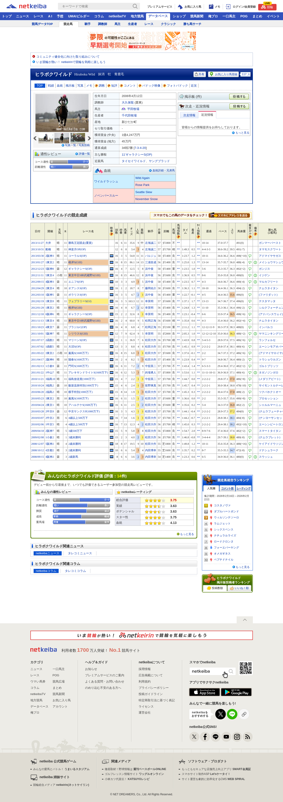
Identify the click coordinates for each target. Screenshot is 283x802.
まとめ (257, 16)
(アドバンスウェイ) (271, 314)
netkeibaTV (117, 16)
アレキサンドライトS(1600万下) (88, 372)
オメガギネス (222, 553)
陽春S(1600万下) (78, 359)
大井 (48, 242)
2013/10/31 (37, 249)
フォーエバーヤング (226, 547)
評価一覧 (84, 153)
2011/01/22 (37, 372)
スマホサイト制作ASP (206, 774)
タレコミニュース (80, 553)
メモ (89, 85)
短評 (112, 85)
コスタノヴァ (222, 505)
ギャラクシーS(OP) (80, 268)
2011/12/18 (37, 314)
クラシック (168, 24)
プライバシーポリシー (154, 687)
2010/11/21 (37, 379)
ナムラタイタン (268, 288)
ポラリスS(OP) (77, 294)
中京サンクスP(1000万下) (84, 411)
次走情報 (189, 115)
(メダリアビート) (269, 379)
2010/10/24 (37, 385)
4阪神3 (49, 281)
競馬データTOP (42, 24)
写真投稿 (84, 145)
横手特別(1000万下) (80, 392)
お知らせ (91, 669)
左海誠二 (150, 242)
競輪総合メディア (61, 784)
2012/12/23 (37, 268)
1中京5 (49, 424)
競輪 (267, 6)
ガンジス (264, 268)
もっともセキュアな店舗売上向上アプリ (216, 769)
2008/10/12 (37, 450)
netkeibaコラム (46, 571)
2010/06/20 (37, 392)
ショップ (179, 16)
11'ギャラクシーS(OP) (137, 154)
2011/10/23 (37, 327)
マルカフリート (268, 281)
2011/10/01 (37, 333)
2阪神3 (49, 255)
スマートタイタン (270, 430)
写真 (80, 85)
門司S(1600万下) (78, 366)
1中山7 (49, 372)
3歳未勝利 (74, 437)
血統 (60, 85)
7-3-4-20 (140, 148)
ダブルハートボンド (226, 511)
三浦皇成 (150, 262)
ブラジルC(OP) (77, 327)
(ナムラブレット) (269, 437)
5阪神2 (49, 443)
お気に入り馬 (62, 700)
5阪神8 (49, 268)
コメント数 (227, 488)
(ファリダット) (268, 294)
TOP (40, 85)
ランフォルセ (267, 340)
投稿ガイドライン (151, 694)
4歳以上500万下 (78, 418)
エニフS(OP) (76, 281)
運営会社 (145, 712)
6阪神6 (49, 314)
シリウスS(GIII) (78, 333)
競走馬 (68, 24)
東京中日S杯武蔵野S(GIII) (84, 275)
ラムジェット (222, 523)
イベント (273, 16)
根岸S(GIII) (75, 262)
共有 (199, 74)
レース (38, 16)
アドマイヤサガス (270, 255)
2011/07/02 (37, 346)
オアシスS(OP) (77, 288)
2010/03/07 (37, 418)
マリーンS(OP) (77, 340)
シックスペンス (223, 529)
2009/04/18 (37, 430)
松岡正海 (150, 320)
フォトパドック (175, 85)
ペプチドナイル (223, 559)
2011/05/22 (37, 353)
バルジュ (150, 255)
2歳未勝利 (74, 443)
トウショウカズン (270, 359)
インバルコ (266, 327)
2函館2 (49, 340)
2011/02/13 (37, 366)
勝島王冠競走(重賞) (80, 242)
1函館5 (49, 346)
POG (244, 16)
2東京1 (49, 405)
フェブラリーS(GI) (79, 301)
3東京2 (49, 353)
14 (119, 476)
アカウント (60, 706)
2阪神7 (49, 430)
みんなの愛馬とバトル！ (61, 769)
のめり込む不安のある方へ (103, 687)
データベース (158, 16)
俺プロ (213, 16)
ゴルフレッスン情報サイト (134, 774)
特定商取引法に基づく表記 (157, 700)
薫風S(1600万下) (78, 353)
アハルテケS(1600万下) (82, 405)
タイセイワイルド (134, 161)
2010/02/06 (37, 424)
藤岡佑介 (150, 288)
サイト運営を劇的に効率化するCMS (213, 779)
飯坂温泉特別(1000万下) (83, 385)
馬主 (117, 24)
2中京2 (49, 418)
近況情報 (207, 114)
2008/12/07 (37, 443)
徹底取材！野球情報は (135, 769)
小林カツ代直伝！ (127, 779)
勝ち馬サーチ (192, 24)
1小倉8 (49, 366)
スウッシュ (266, 456)
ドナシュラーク (268, 450)
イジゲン (264, 275)
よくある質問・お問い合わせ (104, 681)
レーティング (243, 488)
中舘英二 (150, 366)
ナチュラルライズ (225, 535)
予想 (60, 16)
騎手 (88, 24)
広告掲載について (151, 675)
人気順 (211, 488)
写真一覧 (70, 145)
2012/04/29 (37, 288)
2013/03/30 (37, 255)
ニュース (22, 16)
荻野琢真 (150, 385)
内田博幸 (150, 450)
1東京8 (49, 301)
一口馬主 (229, 16)
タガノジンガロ (268, 372)
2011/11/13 (37, 320)
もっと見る (242, 132)
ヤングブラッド (159, 161)
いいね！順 (239, 588)
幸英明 (149, 301)
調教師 (102, 24)
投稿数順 (215, 588)
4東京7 (49, 327)
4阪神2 (49, 456)
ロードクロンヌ (223, 541)
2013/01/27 (37, 262)
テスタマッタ (267, 301)
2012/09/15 (37, 281)
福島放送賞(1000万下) (81, 379)
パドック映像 (149, 85)
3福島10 (50, 379)
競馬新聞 (196, 16)
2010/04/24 (37, 405)
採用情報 (145, 669)
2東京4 (49, 288)
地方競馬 (137, 16)
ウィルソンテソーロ (226, 517)
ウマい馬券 (37, 681)
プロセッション (268, 398)
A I (50, 16)
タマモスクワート (270, 249)
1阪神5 (49, 294)
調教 (100, 85)
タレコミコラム (75, 571)
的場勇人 (150, 372)
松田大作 (150, 340)
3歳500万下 (75, 430)
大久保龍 (128, 102)
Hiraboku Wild (84, 74)
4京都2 (49, 450)
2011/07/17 (37, 340)
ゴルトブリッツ (268, 366)
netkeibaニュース (47, 553)
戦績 (51, 85)
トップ (7, 16)
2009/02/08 (37, 437)
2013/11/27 (37, 242)
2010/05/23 (37, 398)
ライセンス (146, 706)
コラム (99, 16)
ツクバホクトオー (270, 392)
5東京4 (49, 275)
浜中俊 (149, 268)
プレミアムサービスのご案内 (104, 675)
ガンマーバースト (270, 242)
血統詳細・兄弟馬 (164, 170)
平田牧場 (133, 109)
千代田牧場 (129, 115)
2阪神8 (49, 359)
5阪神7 (49, 333)
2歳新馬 (73, 456)
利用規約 (145, 681)
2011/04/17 (37, 359)
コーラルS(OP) (77, 255)
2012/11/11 (37, 275)
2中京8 (49, 411)
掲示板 (70, 85)
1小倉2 (49, 437)
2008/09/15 (37, 456)
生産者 (132, 24)
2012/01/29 (37, 307)
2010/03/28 (37, 411)
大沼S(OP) (74, 346)
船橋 (48, 249)
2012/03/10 (37, 294)
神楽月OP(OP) (77, 249)
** (178, 242)
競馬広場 (59, 681)
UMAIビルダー (78, 16)
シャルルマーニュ (270, 405)
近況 (194, 85)
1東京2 (49, 262)
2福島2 (49, 392)
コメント (128, 85)
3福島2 (49, 385)
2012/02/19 (37, 301)
